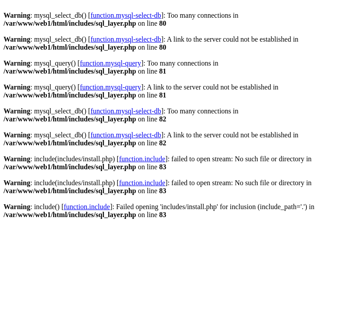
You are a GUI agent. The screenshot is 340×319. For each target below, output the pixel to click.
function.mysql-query (110, 63)
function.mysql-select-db (125, 15)
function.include (142, 159)
